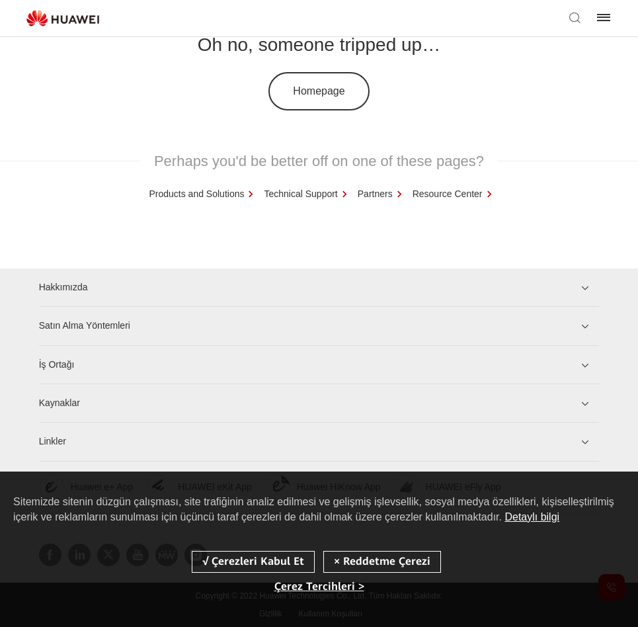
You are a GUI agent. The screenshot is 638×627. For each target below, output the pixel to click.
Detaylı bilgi (531, 516)
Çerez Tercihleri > (319, 586)
